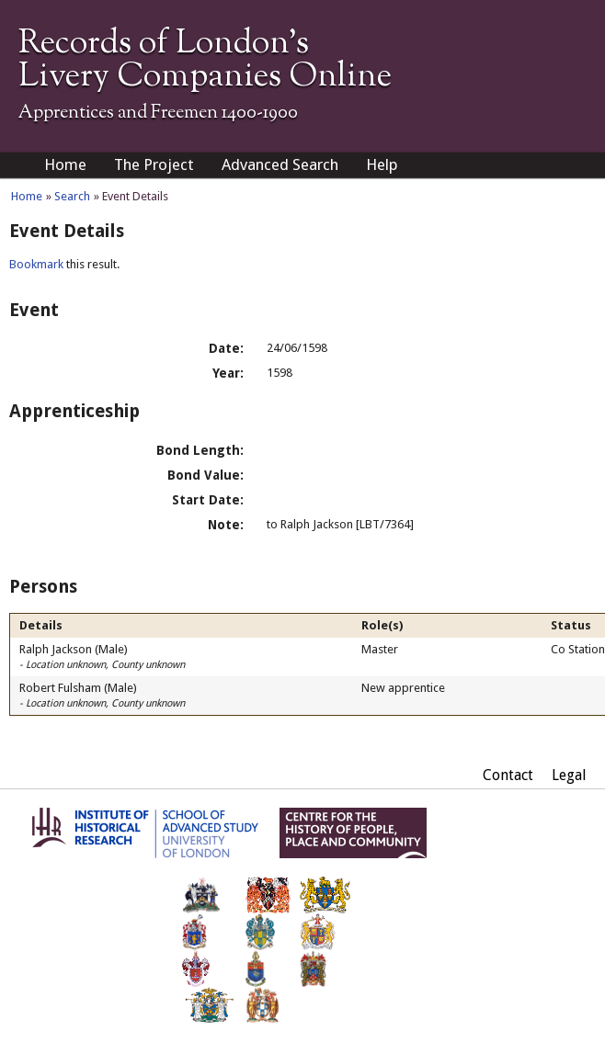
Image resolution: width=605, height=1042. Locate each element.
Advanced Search (280, 164)
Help (382, 164)
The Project (154, 164)
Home (65, 164)
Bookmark (36, 264)
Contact (508, 775)
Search (72, 196)
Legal (569, 775)
